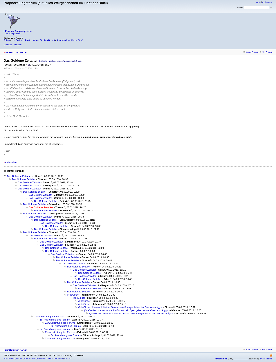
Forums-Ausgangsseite (18, 31)
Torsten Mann (31, 40)
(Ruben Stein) (77, 40)
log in (258, 2)
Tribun (7, 40)
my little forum (266, 359)
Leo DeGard (17, 40)
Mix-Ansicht (266, 52)
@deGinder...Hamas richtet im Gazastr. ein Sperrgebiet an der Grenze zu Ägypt (120, 307)
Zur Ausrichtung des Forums (49, 316)
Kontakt (67, 358)
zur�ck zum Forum (16, 52)
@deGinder (73, 294)
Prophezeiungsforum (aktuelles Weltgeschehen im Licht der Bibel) (33, 358)
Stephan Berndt (47, 40)
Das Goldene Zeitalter (19, 176)
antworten (11, 162)
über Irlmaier (63, 40)
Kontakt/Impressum (12, 33)
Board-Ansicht (250, 52)
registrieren (267, 2)
